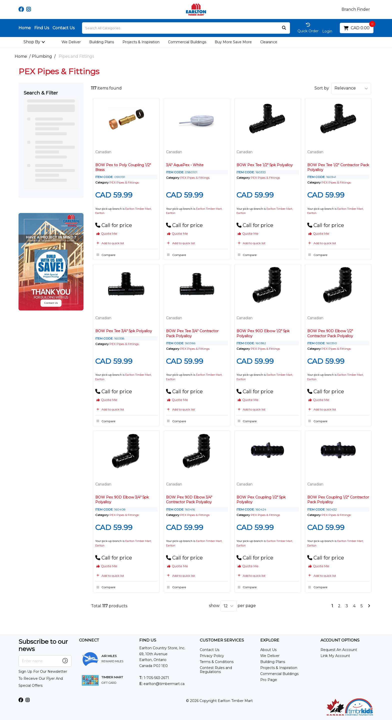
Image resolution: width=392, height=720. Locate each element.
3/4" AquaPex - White (185, 165)
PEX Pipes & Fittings (124, 182)
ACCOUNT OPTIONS (340, 640)
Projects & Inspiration (141, 42)
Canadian (103, 152)
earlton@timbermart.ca (161, 684)
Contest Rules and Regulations (216, 670)
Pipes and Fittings (76, 56)
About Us (268, 650)
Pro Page (268, 680)
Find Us (41, 28)
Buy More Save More (233, 42)
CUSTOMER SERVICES (222, 640)
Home (24, 28)
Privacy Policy (212, 656)
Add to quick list (109, 243)
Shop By (32, 42)
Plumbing (42, 56)
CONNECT (89, 640)
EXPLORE (269, 640)
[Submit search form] (284, 28)
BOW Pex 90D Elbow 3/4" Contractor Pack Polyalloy (189, 499)
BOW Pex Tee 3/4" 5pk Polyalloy (123, 331)
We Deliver (71, 42)
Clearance (268, 42)
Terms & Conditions (217, 662)
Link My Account (335, 656)
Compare (105, 255)
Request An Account (338, 650)
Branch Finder (356, 9)
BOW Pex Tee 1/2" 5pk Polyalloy (264, 165)
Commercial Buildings (187, 42)
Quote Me (106, 234)
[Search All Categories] (186, 28)
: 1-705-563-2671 (154, 678)
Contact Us (63, 28)
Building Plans (101, 42)
